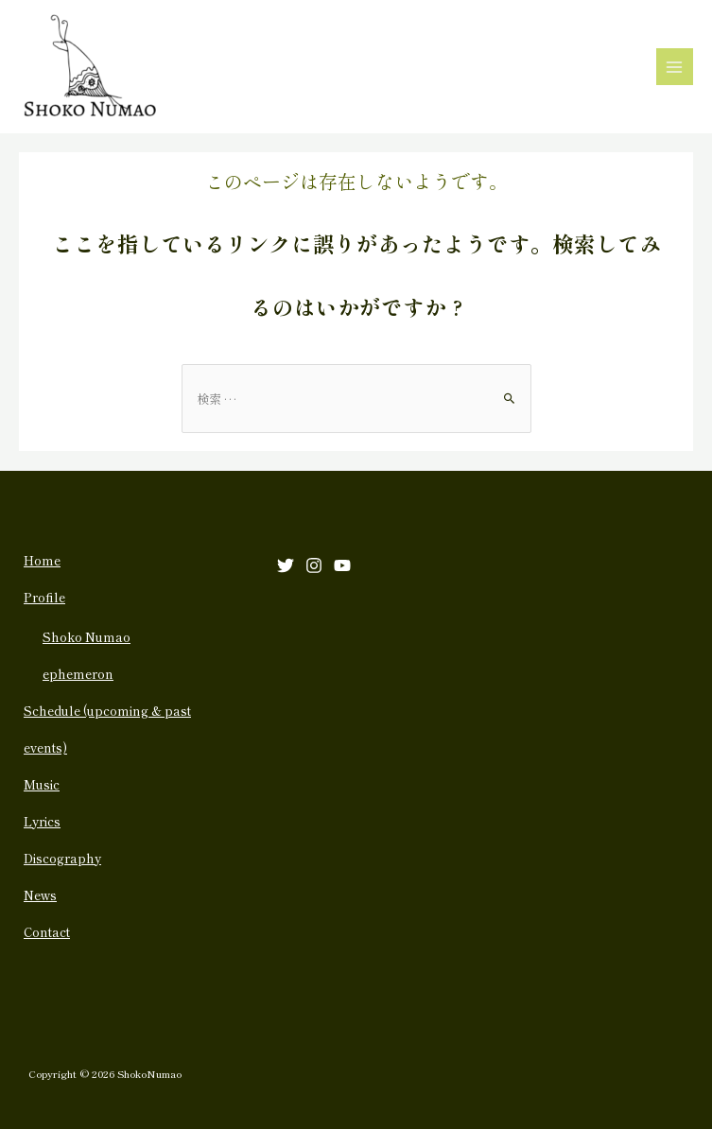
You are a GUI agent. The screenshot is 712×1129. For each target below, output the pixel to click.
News (40, 895)
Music (42, 784)
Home (42, 560)
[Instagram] (313, 565)
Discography (62, 858)
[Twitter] (285, 565)
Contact (47, 932)
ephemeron (78, 674)
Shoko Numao (86, 637)
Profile (44, 597)
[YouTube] (342, 565)
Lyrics (42, 821)
